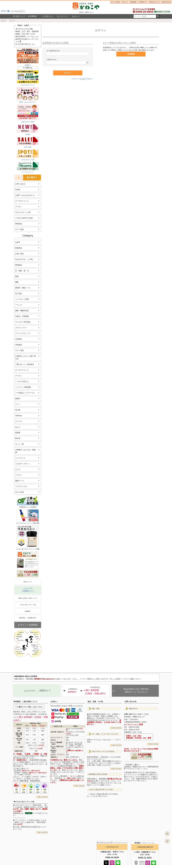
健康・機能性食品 (22, 311)
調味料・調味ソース (23, 288)
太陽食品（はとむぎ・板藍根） (25, 451)
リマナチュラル (21, 486)
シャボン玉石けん (22, 381)
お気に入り (47, 16)
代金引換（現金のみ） (58, 732)
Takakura (18, 416)
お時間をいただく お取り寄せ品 (25, 357)
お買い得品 (19, 254)
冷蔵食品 (18, 345)
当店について (19, 16)
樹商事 (17, 433)
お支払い (54, 701)
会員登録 (133, 2)
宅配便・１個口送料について (25, 701)
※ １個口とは (27, 68)
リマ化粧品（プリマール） (25, 393)
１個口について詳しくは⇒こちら (29, 707)
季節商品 (18, 224)
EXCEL (35, 574)
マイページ (62, 16)
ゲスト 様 (5, 11)
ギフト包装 (19, 229)
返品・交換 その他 (95, 701)
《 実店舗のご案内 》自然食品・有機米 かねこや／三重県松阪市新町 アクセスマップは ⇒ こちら (141, 767)
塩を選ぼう (25, 177)
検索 (158, 16)
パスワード (51, 60)
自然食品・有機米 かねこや (134, 717)
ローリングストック (23, 333)
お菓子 (17, 242)
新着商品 (32, 16)
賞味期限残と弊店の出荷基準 (97, 774)
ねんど (17, 427)
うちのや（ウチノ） (23, 464)
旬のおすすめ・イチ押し (24, 259)
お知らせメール (155, 2)
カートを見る (115, 2)
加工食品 (18, 293)
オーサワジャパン (22, 201)
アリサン (18, 207)
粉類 (17, 276)
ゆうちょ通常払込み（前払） (57, 747)
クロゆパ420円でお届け (24, 218)
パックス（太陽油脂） (23, 387)
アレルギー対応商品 (23, 322)
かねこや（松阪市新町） (62, 762)
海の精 (17, 410)
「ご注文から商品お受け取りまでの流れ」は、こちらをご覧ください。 (103, 795)
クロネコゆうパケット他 (24, 802)
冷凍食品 (18, 339)
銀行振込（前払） (53, 751)
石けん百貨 (19, 492)
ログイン (22, 11)
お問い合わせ (166, 2)
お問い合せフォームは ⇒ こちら (136, 714)
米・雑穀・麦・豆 (22, 271)
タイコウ (18, 421)
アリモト (18, 475)
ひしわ (17, 469)
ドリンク (18, 305)
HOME (17, 190)
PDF (28, 574)
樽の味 (17, 438)
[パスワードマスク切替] (87, 62)
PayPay (53, 740)
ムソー (17, 404)
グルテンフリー (21, 328)
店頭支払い (54, 757)
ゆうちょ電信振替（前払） (56, 743)
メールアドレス (53, 51)
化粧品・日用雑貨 (22, 316)
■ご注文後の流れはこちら (25, 44)
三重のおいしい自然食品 (24, 364)
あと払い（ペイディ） (58, 754)
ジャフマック (20, 458)
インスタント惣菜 (22, 299)
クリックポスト (20, 820)
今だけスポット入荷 (23, 212)
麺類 (17, 282)
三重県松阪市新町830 (145, 847)
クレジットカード (56, 737)
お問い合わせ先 (130, 701)
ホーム (3, 21)
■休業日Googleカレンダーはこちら (27, 40)
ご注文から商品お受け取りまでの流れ (100, 789)
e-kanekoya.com (112, 847)
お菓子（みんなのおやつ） (25, 195)
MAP (144, 722)
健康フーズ (19, 481)
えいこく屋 (19, 444)
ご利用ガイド (143, 2)
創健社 (17, 398)
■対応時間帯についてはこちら (27, 36)
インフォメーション (112, 843)
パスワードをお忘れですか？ (82, 79)
